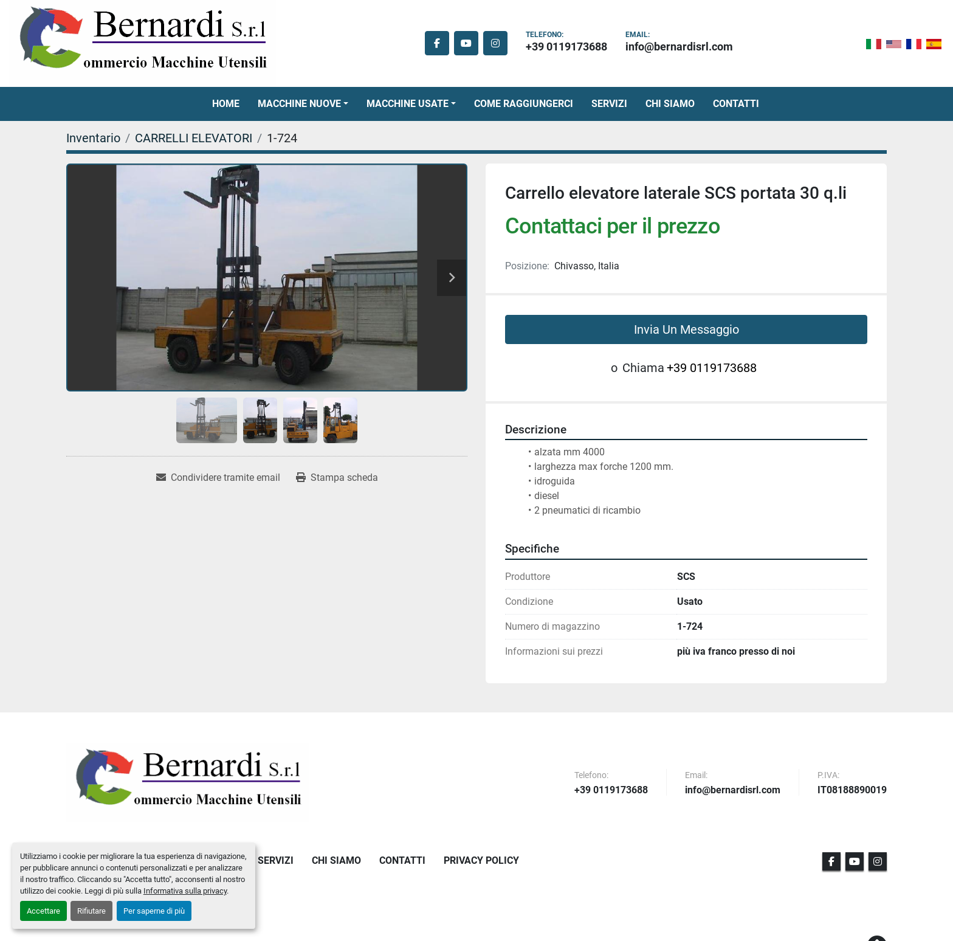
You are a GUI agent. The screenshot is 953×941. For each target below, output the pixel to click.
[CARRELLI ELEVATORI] (193, 138)
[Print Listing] (337, 477)
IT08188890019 (852, 790)
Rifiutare (91, 910)
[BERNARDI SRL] (187, 782)
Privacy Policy (481, 860)
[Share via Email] (218, 477)
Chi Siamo (670, 103)
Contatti (736, 103)
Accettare (43, 910)
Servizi (609, 103)
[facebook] (437, 43)
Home (225, 103)
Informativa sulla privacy (185, 890)
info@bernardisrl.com (679, 46)
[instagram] (495, 43)
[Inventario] (93, 138)
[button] (303, 104)
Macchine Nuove (299, 103)
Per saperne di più (154, 910)
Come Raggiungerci (523, 103)
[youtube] (466, 43)
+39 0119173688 (566, 46)
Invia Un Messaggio (686, 329)
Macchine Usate (407, 103)
